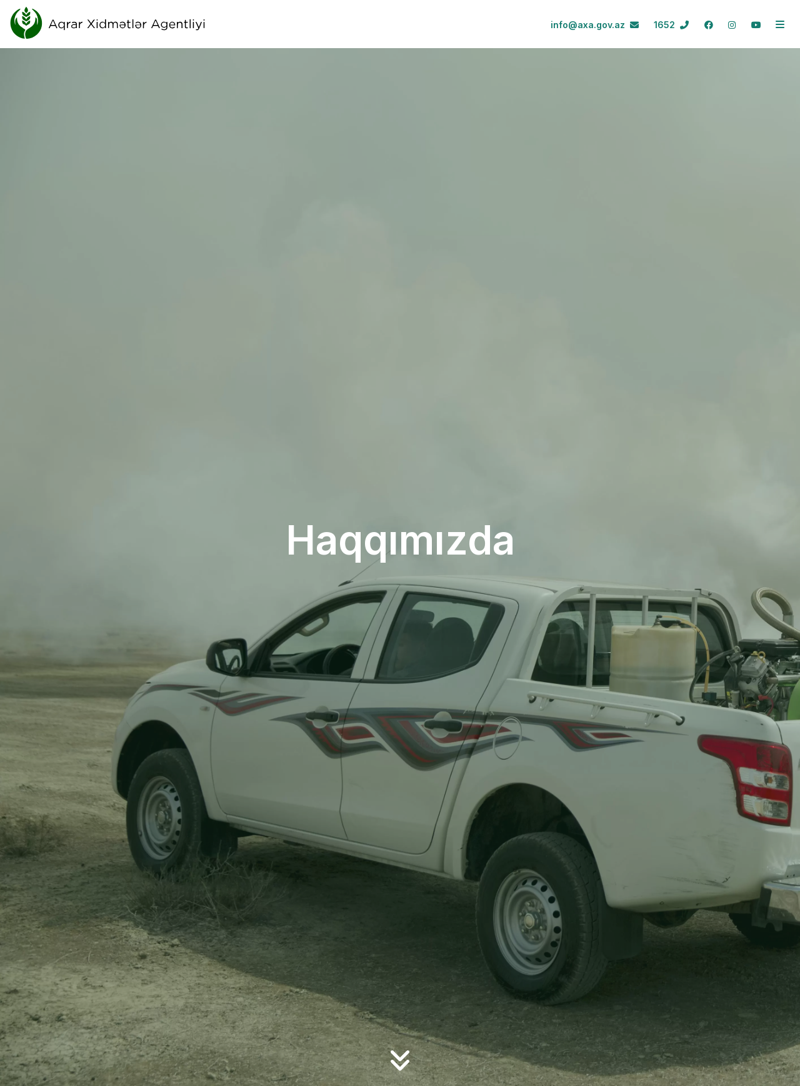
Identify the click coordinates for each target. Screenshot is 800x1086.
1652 (671, 24)
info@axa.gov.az (595, 24)
